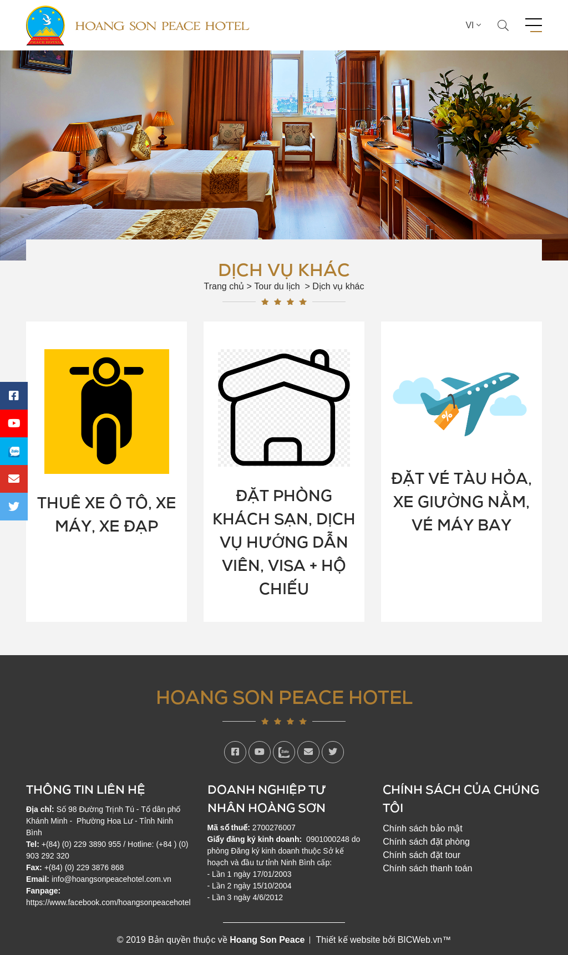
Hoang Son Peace (267, 939)
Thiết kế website (348, 939)
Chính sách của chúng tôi (461, 798)
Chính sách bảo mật (422, 828)
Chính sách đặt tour (421, 855)
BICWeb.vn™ (425, 939)
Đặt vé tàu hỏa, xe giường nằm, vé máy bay (461, 501)
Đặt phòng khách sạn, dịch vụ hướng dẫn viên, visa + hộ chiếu (284, 541)
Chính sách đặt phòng (426, 841)
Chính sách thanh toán (427, 868)
